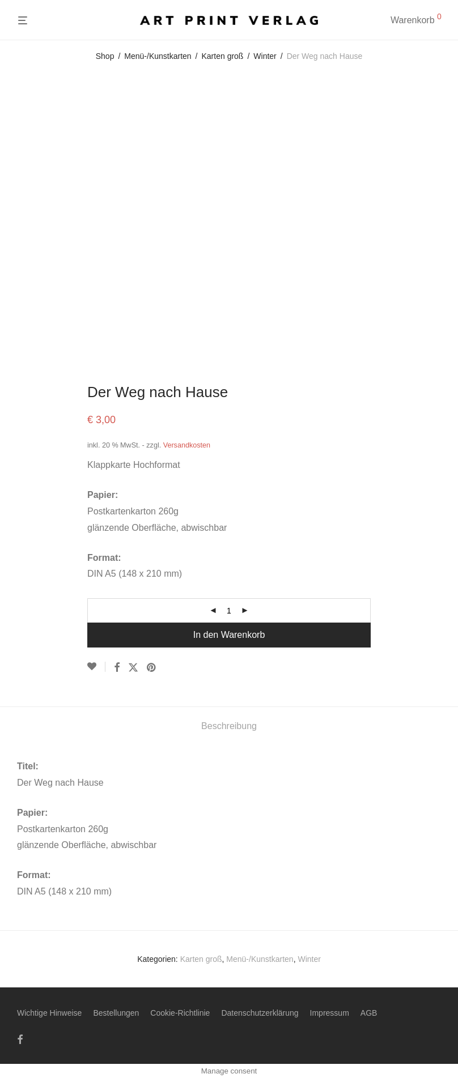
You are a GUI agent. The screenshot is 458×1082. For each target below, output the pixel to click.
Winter (264, 56)
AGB (369, 1012)
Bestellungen (116, 1012)
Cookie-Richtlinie (180, 1012)
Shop (105, 56)
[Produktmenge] (229, 611)
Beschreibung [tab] (229, 726)
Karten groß (223, 56)
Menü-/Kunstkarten (157, 56)
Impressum (329, 1012)
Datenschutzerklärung (259, 1012)
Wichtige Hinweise (49, 1012)
